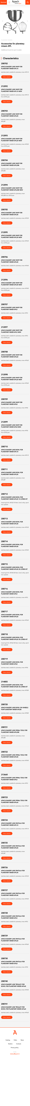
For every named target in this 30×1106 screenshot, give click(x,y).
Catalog (8, 1040)
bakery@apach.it (14, 1054)
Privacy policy (14, 1047)
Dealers (10, 1044)
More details (6, 77)
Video (15, 1040)
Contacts (18, 1044)
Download (3, 2)
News (22, 1040)
